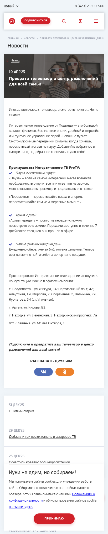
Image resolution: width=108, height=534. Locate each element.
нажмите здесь (21, 507)
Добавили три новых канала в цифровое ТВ (42, 437)
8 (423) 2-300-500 (89, 6)
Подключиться (35, 20)
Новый (9, 6)
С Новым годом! (21, 411)
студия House (46, 530)
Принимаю (54, 518)
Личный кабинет (80, 21)
